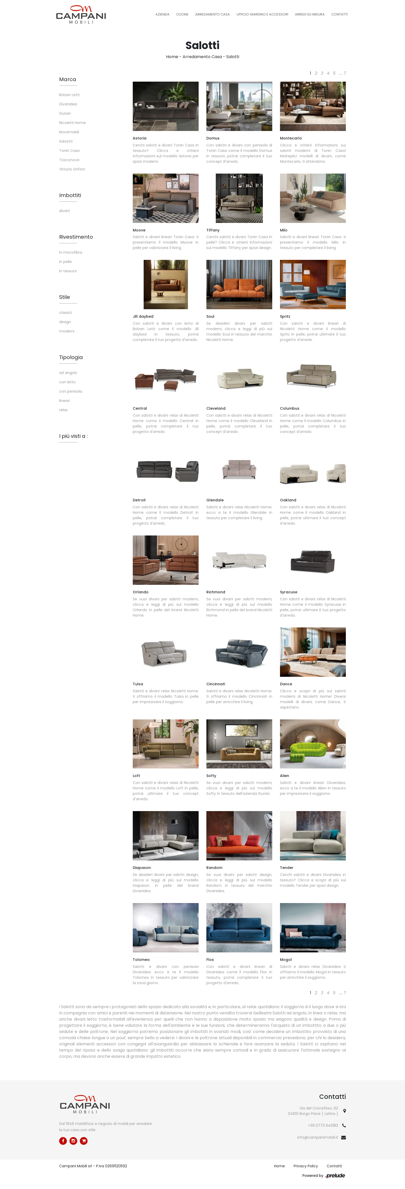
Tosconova (69, 159)
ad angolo (68, 372)
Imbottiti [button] (70, 195)
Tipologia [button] (71, 357)
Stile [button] (64, 297)
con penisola (70, 391)
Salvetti (66, 141)
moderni (66, 331)
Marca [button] (67, 79)
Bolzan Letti (69, 94)
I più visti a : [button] (73, 436)
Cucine (182, 14)
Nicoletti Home (72, 122)
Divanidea (68, 104)
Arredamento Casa (212, 14)
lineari (64, 400)
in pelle (65, 261)
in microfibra (70, 252)
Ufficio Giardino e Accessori (262, 14)
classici (65, 312)
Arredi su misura (310, 14)
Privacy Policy (306, 1166)
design (65, 321)
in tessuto (68, 271)
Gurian (65, 113)
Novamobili (69, 132)
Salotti (232, 57)
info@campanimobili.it (317, 1137)
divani (64, 210)
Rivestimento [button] (76, 236)
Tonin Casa (69, 150)
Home (172, 57)
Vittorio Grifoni (72, 169)
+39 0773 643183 (323, 1125)
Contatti (339, 14)
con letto (67, 382)
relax (63, 410)
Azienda (162, 14)
